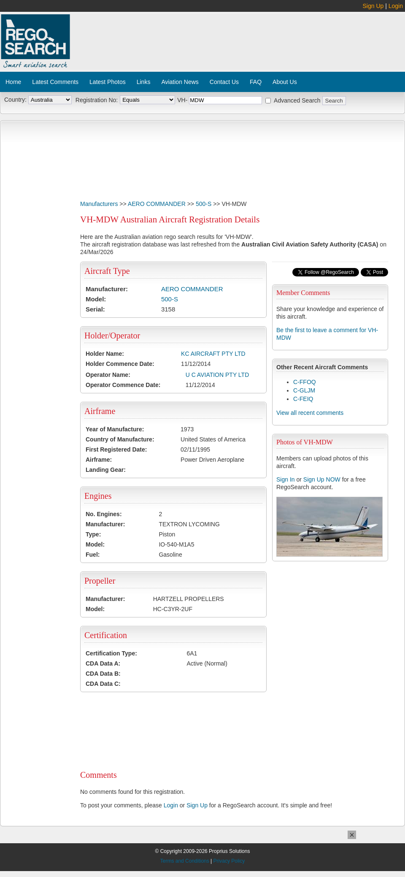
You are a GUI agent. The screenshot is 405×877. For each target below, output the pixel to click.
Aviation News (179, 81)
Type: (93, 534)
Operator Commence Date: (123, 385)
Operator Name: (108, 374)
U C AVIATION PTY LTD (217, 374)
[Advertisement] (121, 44)
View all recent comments (309, 412)
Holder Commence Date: (120, 363)
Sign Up (373, 6)
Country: (15, 99)
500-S (203, 203)
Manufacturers (99, 203)
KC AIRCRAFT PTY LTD (213, 353)
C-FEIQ (303, 398)
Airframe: (99, 459)
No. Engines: (104, 514)
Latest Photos (107, 81)
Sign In (285, 479)
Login (396, 6)
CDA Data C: (103, 683)
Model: (96, 299)
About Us (285, 81)
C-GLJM (304, 390)
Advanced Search (297, 100)
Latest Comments (55, 81)
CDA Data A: (103, 663)
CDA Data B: (103, 673)
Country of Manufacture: (120, 439)
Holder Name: (105, 353)
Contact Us (224, 81)
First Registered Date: (116, 449)
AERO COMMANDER (157, 203)
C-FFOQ (304, 382)
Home (13, 81)
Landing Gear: (106, 469)
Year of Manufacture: (115, 429)
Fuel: (93, 554)
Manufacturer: (107, 288)
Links (144, 81)
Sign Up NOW (321, 479)
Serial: (95, 309)
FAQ (256, 81)
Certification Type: (111, 653)
